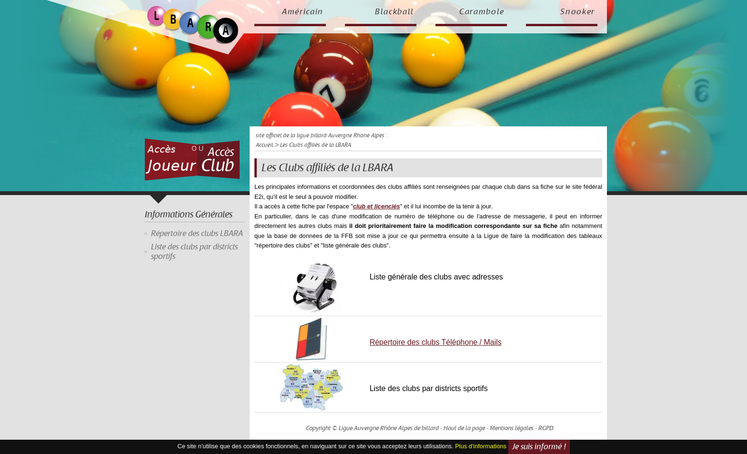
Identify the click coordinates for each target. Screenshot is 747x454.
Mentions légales (512, 428)
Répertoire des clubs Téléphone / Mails (436, 342)
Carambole (482, 12)
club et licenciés (376, 206)
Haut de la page (464, 428)
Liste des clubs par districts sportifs (194, 251)
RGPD (546, 428)
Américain (302, 12)
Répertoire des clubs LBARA (197, 233)
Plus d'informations (480, 446)
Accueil (264, 145)
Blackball (394, 12)
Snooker (577, 12)
